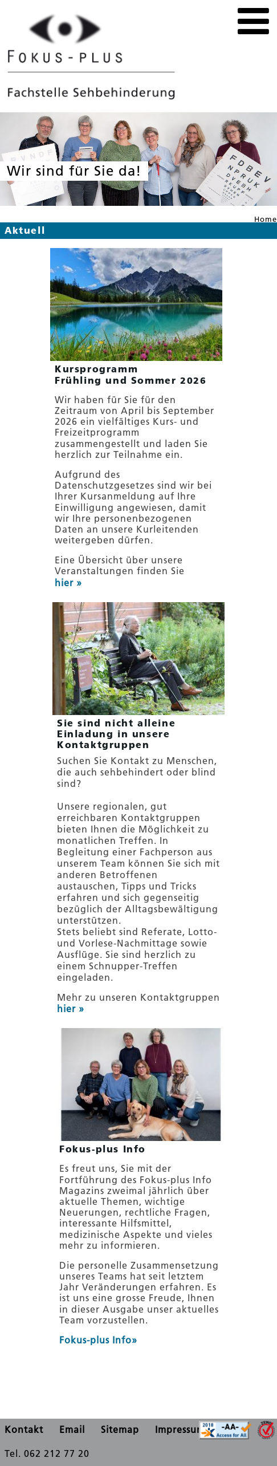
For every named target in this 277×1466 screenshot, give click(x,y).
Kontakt (24, 1429)
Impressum (180, 1429)
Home (265, 219)
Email (72, 1429)
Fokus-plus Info (95, 1340)
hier (65, 582)
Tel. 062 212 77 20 (47, 1453)
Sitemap (120, 1429)
